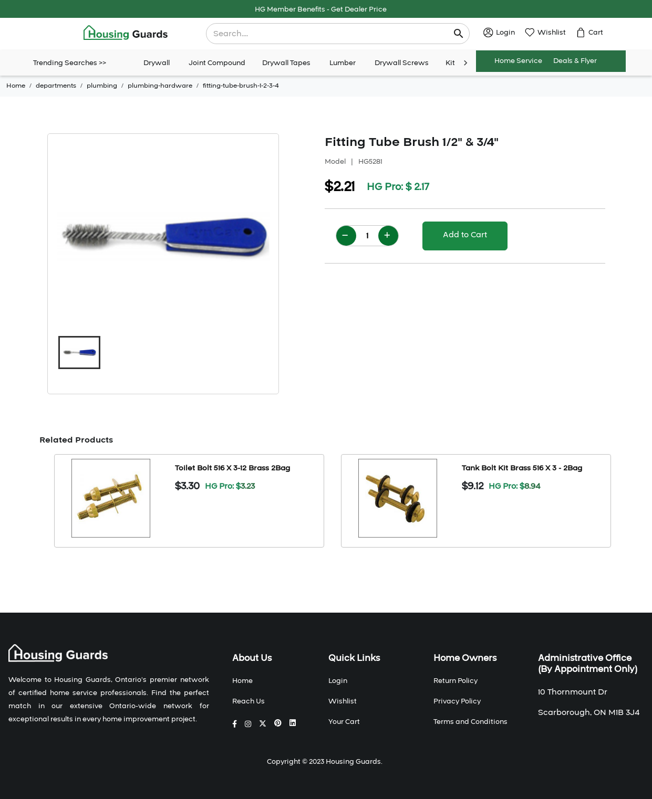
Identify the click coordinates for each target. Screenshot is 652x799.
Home (15, 85)
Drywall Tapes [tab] (286, 63)
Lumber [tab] (342, 63)
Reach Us (248, 701)
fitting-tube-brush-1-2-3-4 (241, 85)
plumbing (102, 85)
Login (337, 681)
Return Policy (455, 681)
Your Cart (344, 722)
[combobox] (330, 33)
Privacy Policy (457, 701)
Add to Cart (465, 234)
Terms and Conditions (470, 722)
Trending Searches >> (69, 63)
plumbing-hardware (160, 85)
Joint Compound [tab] (217, 63)
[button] (79, 352)
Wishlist (342, 701)
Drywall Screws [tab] (401, 63)
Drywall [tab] (156, 63)
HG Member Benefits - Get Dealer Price (321, 9)
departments (56, 85)
